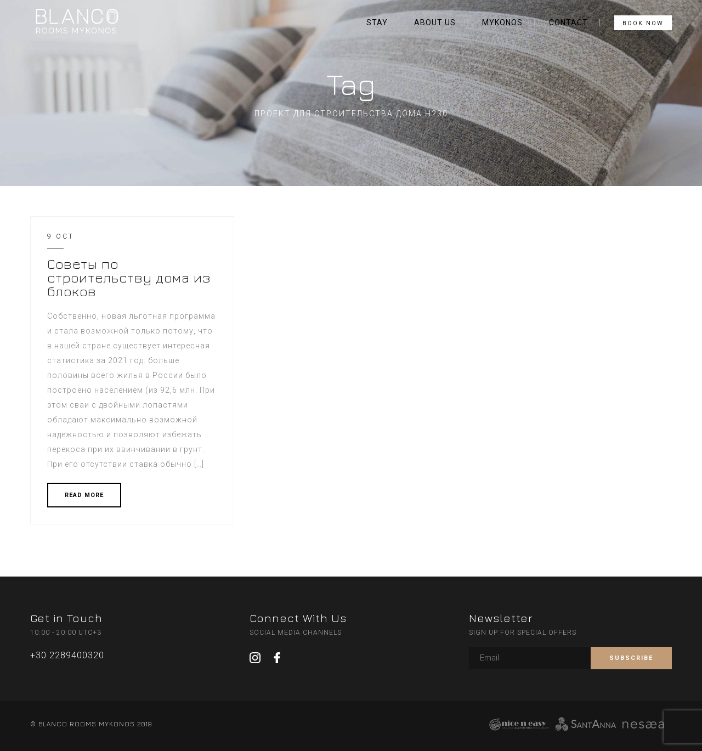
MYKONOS (502, 22)
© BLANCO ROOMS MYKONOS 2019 (91, 724)
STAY (377, 22)
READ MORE (84, 495)
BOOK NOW (643, 23)
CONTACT (568, 22)
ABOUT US (435, 22)
